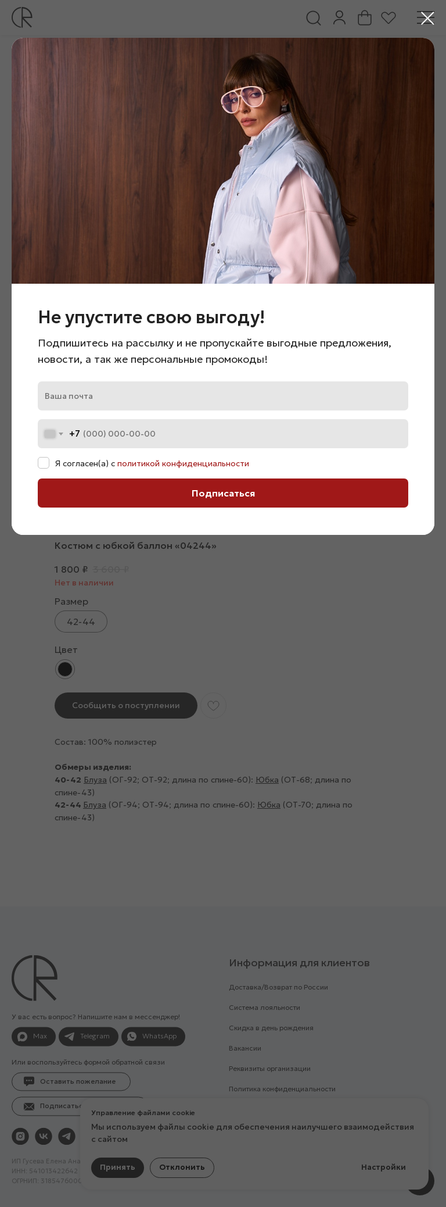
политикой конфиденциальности (183, 463)
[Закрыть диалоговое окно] (427, 18)
